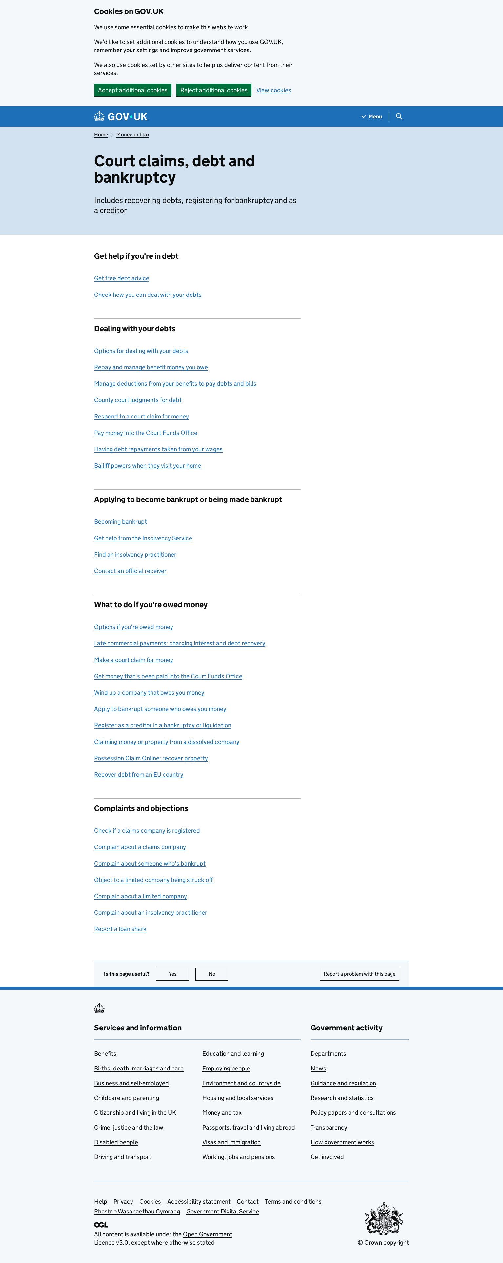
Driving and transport (122, 1157)
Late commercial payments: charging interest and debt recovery (179, 643)
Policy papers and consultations (353, 1112)
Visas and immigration (231, 1142)
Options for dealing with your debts (141, 351)
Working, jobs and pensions (238, 1157)
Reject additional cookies (214, 90)
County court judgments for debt (138, 400)
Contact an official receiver (130, 571)
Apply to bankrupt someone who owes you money (160, 709)
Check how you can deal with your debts (148, 294)
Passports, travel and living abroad (248, 1127)
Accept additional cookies (133, 90)
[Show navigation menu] (372, 117)
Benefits (105, 1053)
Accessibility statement (199, 1201)
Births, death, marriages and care (139, 1068)
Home (101, 135)
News (318, 1068)
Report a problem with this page (359, 974)
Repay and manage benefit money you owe (151, 367)
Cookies (150, 1201)
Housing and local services (237, 1098)
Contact (248, 1201)
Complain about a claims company (140, 847)
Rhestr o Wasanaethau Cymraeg (137, 1211)
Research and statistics (342, 1098)
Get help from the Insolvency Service (143, 538)
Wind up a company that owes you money (149, 692)
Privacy (123, 1201)
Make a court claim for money (133, 659)
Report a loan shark (120, 929)
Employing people (226, 1068)
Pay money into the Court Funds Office (145, 433)
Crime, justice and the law (128, 1127)
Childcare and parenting (126, 1098)
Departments (328, 1053)
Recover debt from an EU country (138, 774)
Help (100, 1201)
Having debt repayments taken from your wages (158, 449)
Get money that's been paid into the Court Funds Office (168, 676)
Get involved (327, 1157)
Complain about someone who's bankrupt (150, 863)
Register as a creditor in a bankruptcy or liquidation (162, 725)
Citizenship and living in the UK (135, 1112)
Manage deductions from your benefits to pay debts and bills (175, 383)
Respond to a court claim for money (141, 416)
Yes (179, 974)
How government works (342, 1142)
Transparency (329, 1127)
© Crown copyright (383, 1242)
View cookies (273, 90)
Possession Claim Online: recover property (151, 758)
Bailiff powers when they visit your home (147, 465)
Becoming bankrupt (120, 521)
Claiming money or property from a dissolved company (166, 741)
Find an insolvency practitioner (135, 554)
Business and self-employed (131, 1083)
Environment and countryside (241, 1083)
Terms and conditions (293, 1201)
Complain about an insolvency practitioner (150, 912)
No (219, 974)
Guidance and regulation (343, 1083)
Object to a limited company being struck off (153, 880)
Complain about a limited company (140, 896)
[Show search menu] (399, 117)
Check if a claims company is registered (147, 830)
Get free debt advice (121, 278)
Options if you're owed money (133, 627)
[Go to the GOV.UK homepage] (120, 117)
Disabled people (116, 1142)
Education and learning (233, 1053)
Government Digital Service (222, 1211)
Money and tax (132, 135)
